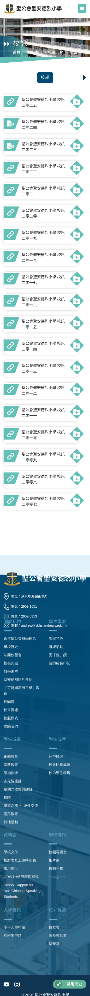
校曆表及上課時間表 (20, 825)
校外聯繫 (57, 888)
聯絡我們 (11, 669)
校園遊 (9, 645)
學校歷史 (11, 590)
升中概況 (56, 711)
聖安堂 (54, 922)
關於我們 (12, 564)
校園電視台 (58, 817)
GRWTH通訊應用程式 (21, 841)
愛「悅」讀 (58, 598)
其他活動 (11, 776)
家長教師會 (58, 914)
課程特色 (56, 582)
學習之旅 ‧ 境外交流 (21, 760)
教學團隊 (11, 614)
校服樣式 (11, 661)
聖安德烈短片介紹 (18, 623)
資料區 (10, 799)
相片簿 (54, 825)
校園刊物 (55, 52)
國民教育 (11, 768)
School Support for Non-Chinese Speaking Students (22, 855)
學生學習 (57, 564)
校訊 (73, 52)
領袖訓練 (11, 727)
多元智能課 (13, 735)
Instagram (57, 841)
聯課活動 (56, 590)
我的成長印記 (59, 606)
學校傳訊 (34, 52)
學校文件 (11, 817)
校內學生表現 (59, 727)
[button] (83, 76)
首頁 (16, 52)
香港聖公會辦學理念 (20, 582)
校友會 (54, 906)
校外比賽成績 (59, 719)
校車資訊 (11, 653)
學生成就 (57, 693)
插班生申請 (13, 914)
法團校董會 (13, 598)
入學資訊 (12, 888)
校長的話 (11, 606)
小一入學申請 (14, 906)
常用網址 (11, 833)
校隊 (7, 752)
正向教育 (11, 711)
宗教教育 (11, 719)
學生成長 (12, 693)
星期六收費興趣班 (18, 743)
